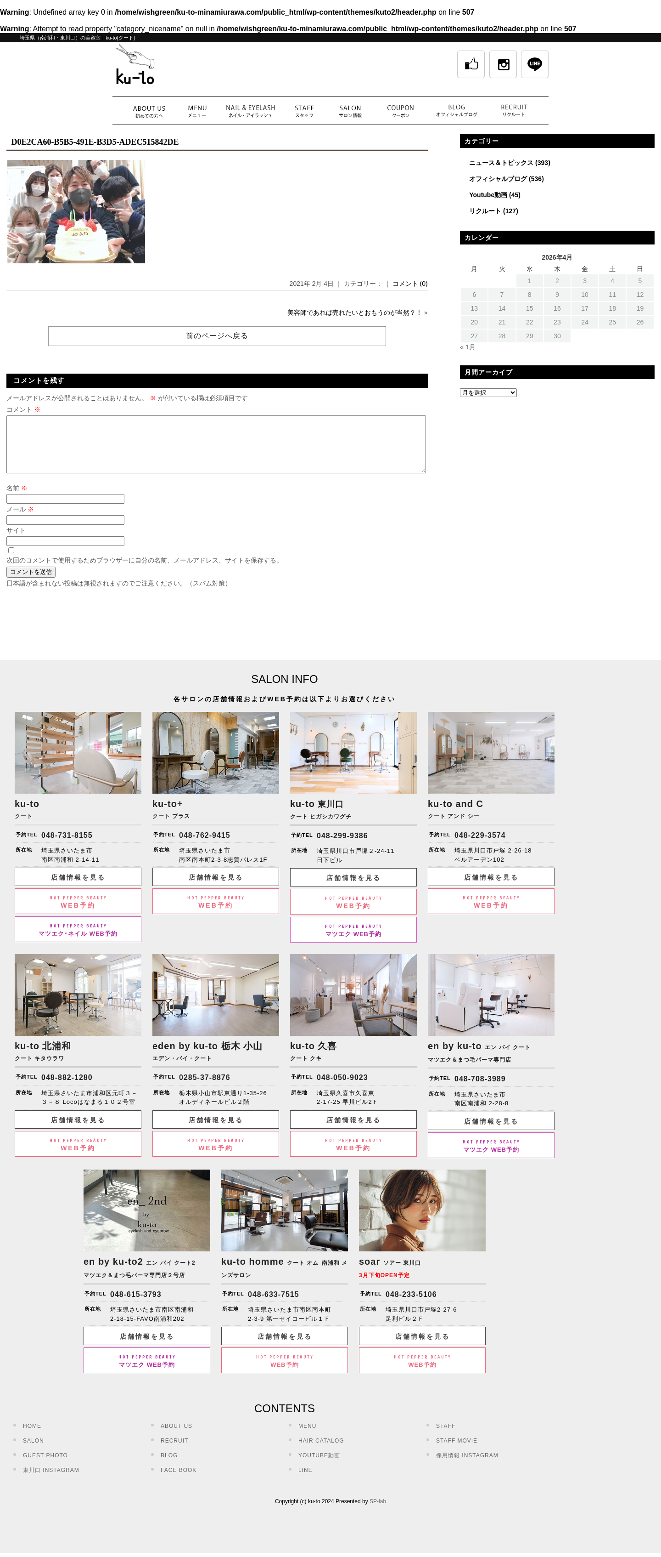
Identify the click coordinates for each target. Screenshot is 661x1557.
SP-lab (378, 1512)
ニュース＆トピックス (501, 162)
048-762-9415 (204, 846)
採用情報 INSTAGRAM (467, 1466)
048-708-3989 (480, 1090)
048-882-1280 (67, 1088)
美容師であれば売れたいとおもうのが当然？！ (354, 312)
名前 (17, 499)
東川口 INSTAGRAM (51, 1481)
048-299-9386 (342, 847)
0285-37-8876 (204, 1088)
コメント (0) (410, 283)
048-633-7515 (273, 1305)
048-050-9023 (342, 1088)
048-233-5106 (411, 1305)
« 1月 (467, 347)
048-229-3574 (480, 846)
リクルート (485, 211)
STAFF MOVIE (456, 1452)
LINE (305, 1481)
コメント (23, 409)
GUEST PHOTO (45, 1466)
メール (20, 520)
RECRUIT (174, 1452)
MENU (307, 1437)
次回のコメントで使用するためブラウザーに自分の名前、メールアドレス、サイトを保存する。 (144, 571)
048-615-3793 (136, 1305)
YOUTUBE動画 (319, 1466)
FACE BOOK (178, 1481)
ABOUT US (176, 1437)
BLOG (169, 1466)
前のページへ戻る (217, 336)
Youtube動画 (488, 195)
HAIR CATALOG (321, 1452)
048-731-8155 (67, 846)
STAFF (445, 1437)
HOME (32, 1437)
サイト (16, 541)
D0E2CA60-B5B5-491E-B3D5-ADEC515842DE (95, 142)
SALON (33, 1452)
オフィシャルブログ (498, 178)
